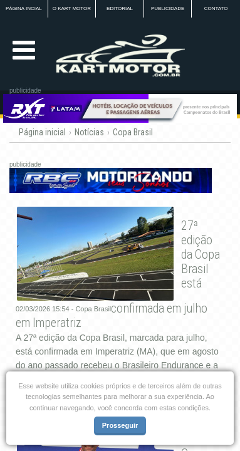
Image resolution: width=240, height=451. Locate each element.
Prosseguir (120, 425)
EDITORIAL (120, 8)
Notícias (89, 132)
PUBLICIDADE (167, 8)
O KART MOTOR (72, 8)
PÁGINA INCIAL (24, 8)
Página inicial (42, 132)
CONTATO (216, 8)
